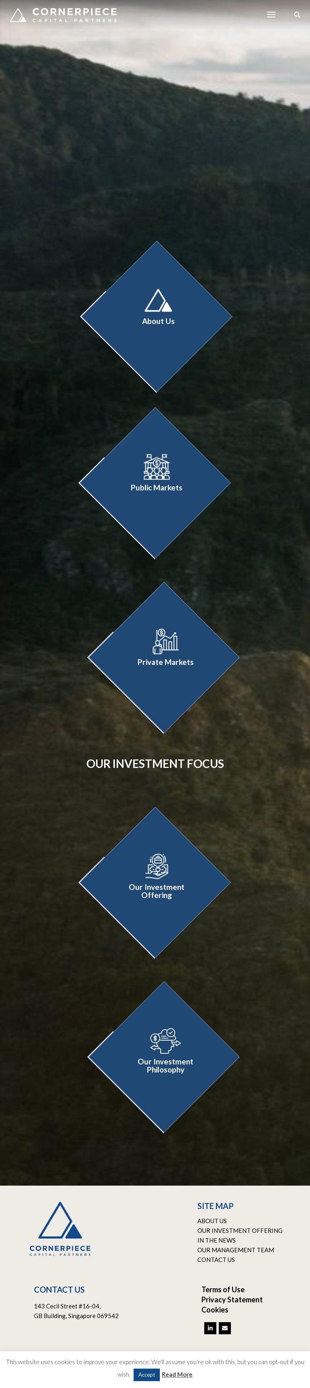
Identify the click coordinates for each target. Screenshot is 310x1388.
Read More (177, 1374)
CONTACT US (216, 1259)
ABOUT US (212, 1220)
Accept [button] (146, 1374)
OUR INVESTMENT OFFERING (240, 1230)
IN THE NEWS (216, 1240)
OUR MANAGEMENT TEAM (235, 1249)
